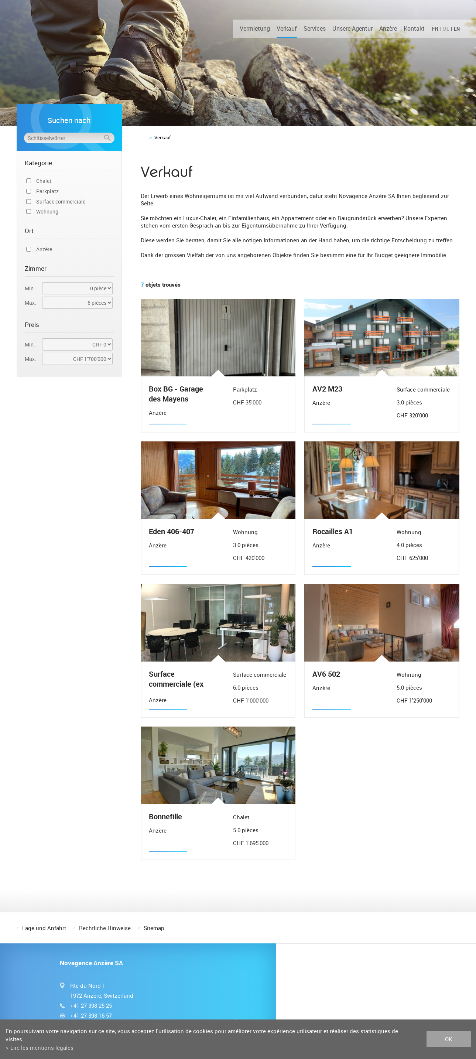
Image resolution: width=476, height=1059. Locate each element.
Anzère (388, 28)
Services (315, 28)
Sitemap (154, 928)
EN (457, 28)
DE (446, 28)
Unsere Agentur (352, 28)
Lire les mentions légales (41, 1047)
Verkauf (287, 28)
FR (435, 28)
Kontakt (414, 28)
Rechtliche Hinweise (105, 928)
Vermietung (255, 28)
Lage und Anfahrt (44, 928)
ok (448, 1039)
